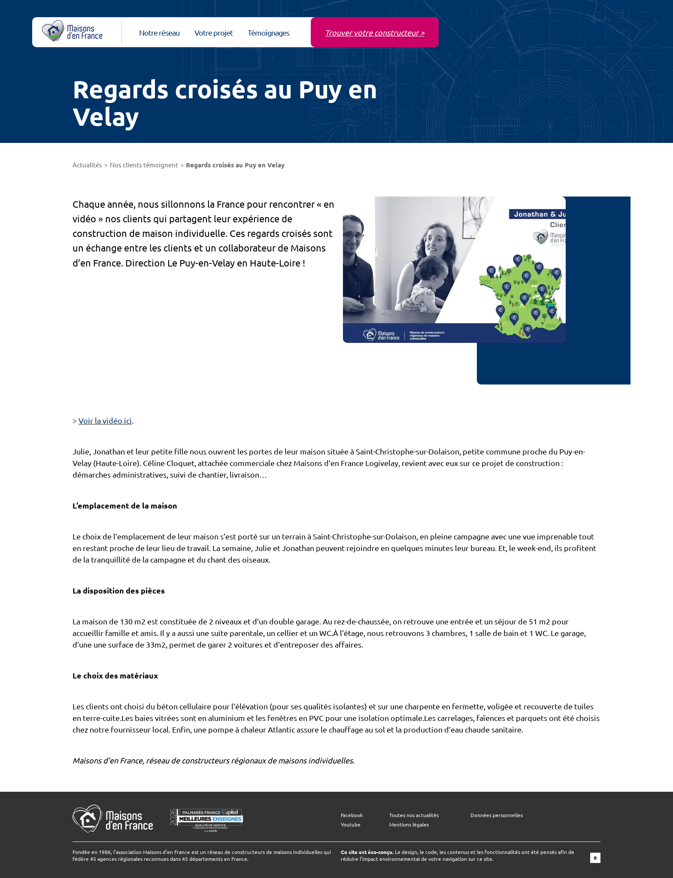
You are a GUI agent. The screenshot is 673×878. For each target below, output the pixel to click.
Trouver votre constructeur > (374, 32)
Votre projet (213, 32)
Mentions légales (409, 824)
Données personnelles (496, 814)
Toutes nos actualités (414, 814)
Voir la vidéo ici (105, 420)
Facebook (352, 814)
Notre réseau (159, 32)
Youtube (351, 824)
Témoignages (268, 32)
